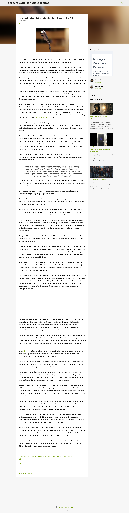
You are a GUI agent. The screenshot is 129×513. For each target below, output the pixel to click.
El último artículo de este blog (98, 179)
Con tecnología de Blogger (64, 507)
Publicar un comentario (26, 473)
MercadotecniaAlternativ (44, 117)
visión (24, 351)
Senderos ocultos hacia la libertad (28, 2)
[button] (20, 23)
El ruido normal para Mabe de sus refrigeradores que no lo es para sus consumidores (100, 149)
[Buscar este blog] (115, 3)
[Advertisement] (52, 490)
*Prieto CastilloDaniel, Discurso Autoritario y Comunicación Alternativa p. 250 (47, 456)
